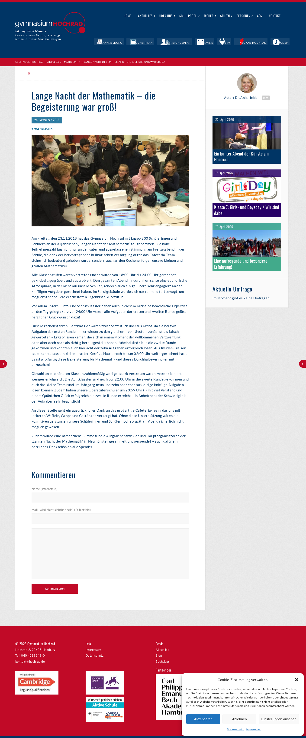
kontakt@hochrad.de (30, 663)
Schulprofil (188, 15)
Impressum (253, 729)
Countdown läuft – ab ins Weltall (3, 364)
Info (266, 97)
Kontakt (274, 15)
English (285, 43)
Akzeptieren (203, 719)
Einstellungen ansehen (278, 719)
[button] (296, 679)
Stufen (225, 15)
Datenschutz (235, 729)
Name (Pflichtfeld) (44, 491)
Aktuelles (145, 15)
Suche (287, 16)
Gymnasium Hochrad (29, 61)
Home (127, 15)
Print (41, 73)
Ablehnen (239, 719)
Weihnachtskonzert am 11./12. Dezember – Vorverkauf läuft (302, 364)
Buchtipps (163, 663)
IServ (240, 43)
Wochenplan (174, 43)
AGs (259, 15)
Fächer (209, 15)
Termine (225, 43)
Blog (159, 657)
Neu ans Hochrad (261, 43)
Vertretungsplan (201, 43)
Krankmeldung (148, 43)
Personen (243, 15)
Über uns (166, 15)
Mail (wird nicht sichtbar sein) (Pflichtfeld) (61, 512)
